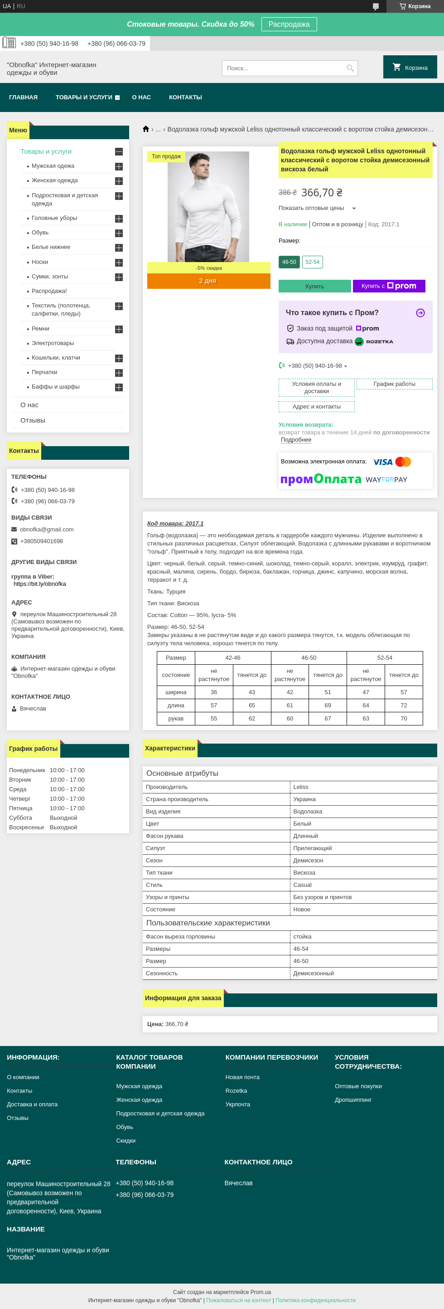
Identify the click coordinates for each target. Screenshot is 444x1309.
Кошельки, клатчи (56, 357)
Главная (23, 97)
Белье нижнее (51, 246)
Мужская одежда (139, 1086)
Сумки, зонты (50, 276)
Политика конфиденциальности (315, 1300)
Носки (40, 261)
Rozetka (236, 1090)
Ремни (40, 328)
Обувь (40, 232)
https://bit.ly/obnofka (40, 583)
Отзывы (32, 420)
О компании (23, 1077)
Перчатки (44, 372)
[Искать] (350, 68)
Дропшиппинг (353, 1099)
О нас (141, 97)
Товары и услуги (84, 97)
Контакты (185, 97)
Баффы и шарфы (56, 386)
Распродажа (289, 24)
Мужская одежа (53, 165)
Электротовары (53, 343)
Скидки (125, 1140)
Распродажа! (49, 290)
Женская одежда (55, 180)
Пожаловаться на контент (238, 1300)
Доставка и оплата (32, 1104)
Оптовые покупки (358, 1086)
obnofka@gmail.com (47, 529)
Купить (314, 286)
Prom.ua (261, 1292)
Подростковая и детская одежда (160, 1113)
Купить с (389, 286)
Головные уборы (54, 217)
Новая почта (243, 1077)
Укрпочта (238, 1104)
